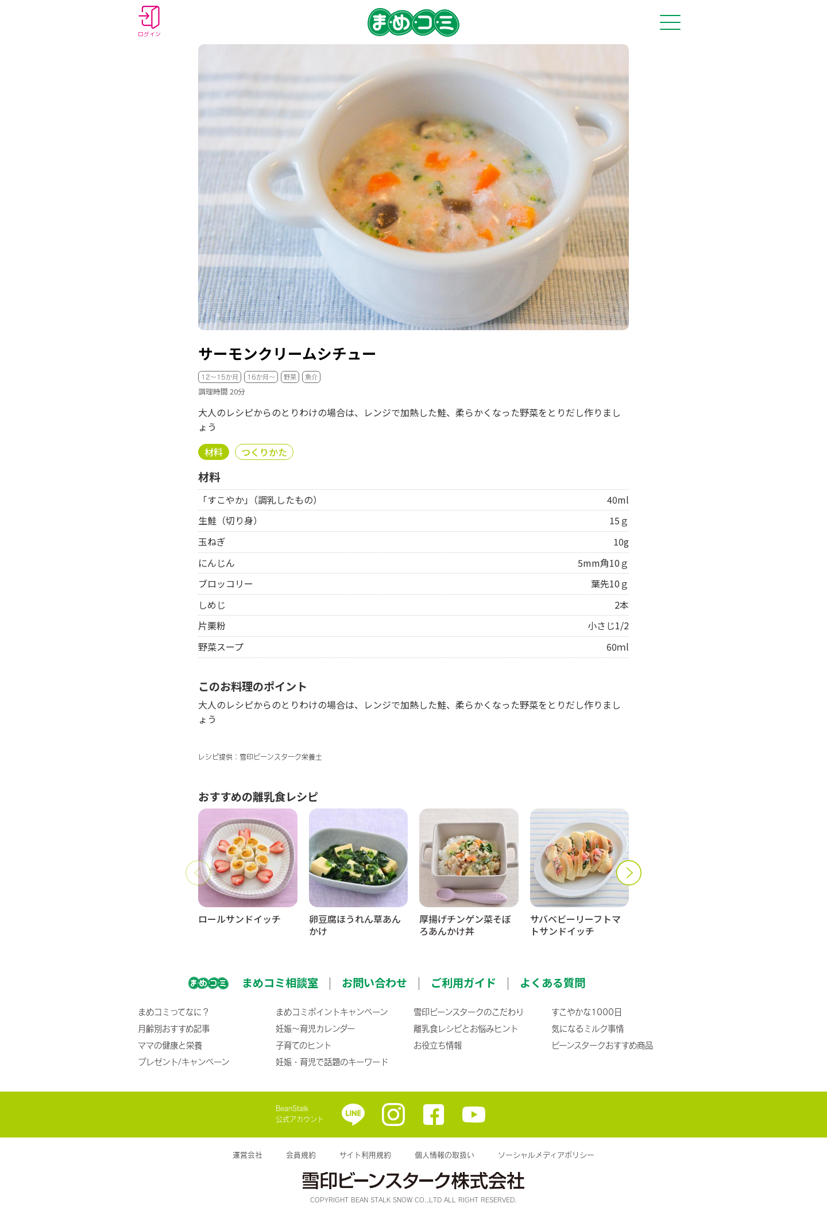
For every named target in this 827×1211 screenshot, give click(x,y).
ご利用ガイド (463, 982)
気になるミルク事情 (587, 1028)
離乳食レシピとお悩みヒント (465, 1028)
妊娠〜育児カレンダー (315, 1028)
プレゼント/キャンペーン (183, 1062)
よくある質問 (552, 982)
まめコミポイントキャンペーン (332, 1012)
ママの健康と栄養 (170, 1045)
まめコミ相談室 (280, 982)
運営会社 (247, 1154)
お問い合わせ (374, 982)
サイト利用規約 (365, 1154)
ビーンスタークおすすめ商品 (602, 1045)
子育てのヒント (303, 1045)
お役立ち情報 (437, 1045)
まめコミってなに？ (174, 1012)
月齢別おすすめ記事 (174, 1028)
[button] (198, 872)
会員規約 (301, 1154)
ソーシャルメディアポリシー (546, 1154)
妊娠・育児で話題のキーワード (332, 1062)
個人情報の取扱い (444, 1154)
